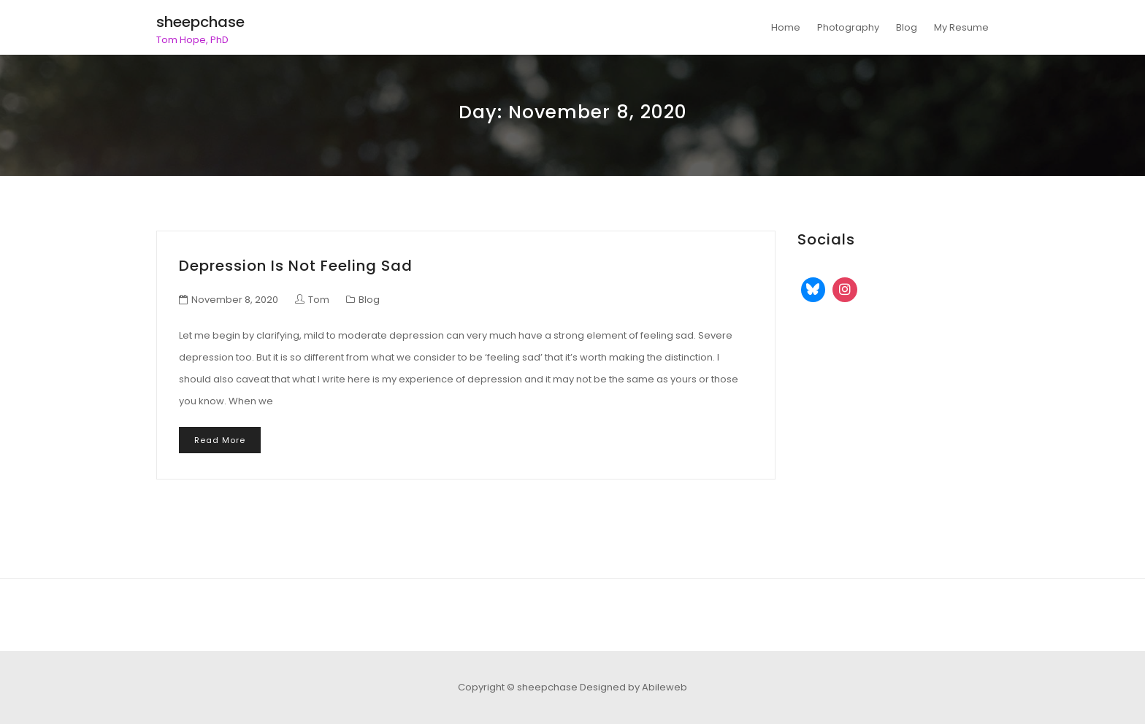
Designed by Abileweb (633, 687)
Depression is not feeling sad (296, 265)
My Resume (961, 27)
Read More (219, 440)
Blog (906, 27)
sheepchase (200, 22)
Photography (848, 27)
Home (785, 27)
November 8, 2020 (234, 300)
